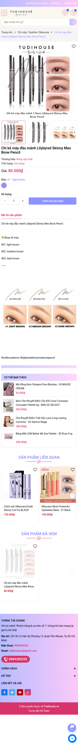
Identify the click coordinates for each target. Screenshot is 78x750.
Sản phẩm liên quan (39, 457)
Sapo (46, 710)
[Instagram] (28, 692)
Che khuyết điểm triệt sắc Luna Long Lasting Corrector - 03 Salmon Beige (41, 420)
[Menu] (4, 13)
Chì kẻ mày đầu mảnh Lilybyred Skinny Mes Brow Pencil (19, 584)
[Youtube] (20, 692)
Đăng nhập (71, 3)
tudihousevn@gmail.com (23, 650)
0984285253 (21, 645)
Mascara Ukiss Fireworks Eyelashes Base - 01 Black (56, 508)
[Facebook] (4, 692)
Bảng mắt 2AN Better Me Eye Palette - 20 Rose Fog (44, 433)
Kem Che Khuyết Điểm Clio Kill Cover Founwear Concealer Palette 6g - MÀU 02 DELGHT (42, 402)
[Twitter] (12, 692)
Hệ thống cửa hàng (36, 3)
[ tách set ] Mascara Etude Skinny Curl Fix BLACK (18, 508)
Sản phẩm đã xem (39, 534)
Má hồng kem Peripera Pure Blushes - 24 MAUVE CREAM (43, 386)
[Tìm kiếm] (73, 22)
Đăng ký (55, 3)
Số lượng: (6, 194)
